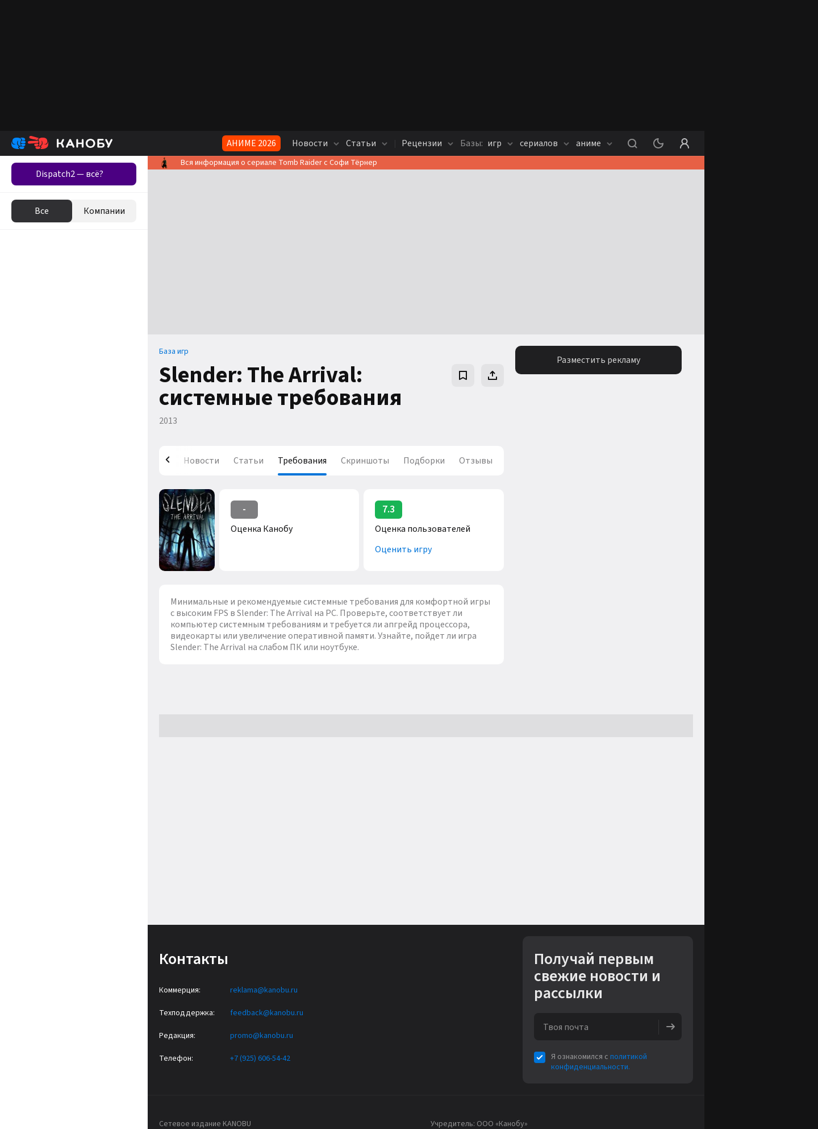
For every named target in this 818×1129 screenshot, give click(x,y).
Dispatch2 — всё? (69, 174)
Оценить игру (403, 549)
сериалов (544, 143)
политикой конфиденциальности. (599, 1062)
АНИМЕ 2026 (251, 143)
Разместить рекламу (598, 360)
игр (486, 143)
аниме (594, 143)
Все (42, 211)
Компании (104, 211)
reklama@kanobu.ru (264, 990)
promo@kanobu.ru (261, 1035)
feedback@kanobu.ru (266, 1013)
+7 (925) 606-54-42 (260, 1058)
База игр (174, 351)
